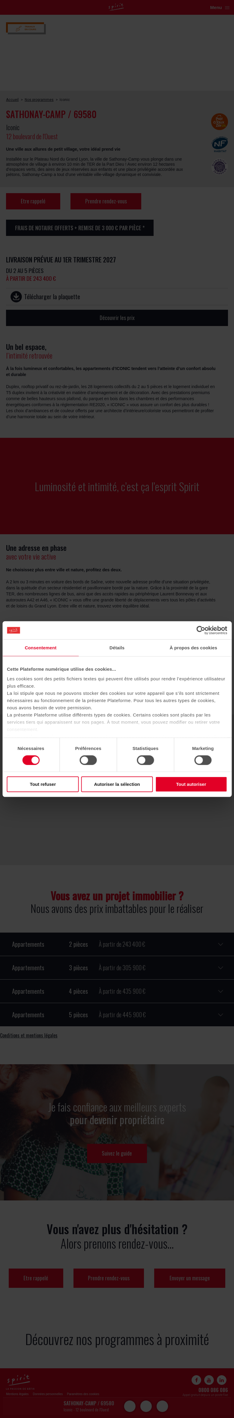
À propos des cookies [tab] (193, 647)
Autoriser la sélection (117, 784)
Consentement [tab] (40, 647)
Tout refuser (43, 784)
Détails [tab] (117, 647)
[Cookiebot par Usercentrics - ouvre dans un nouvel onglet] (200, 630)
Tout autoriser (191, 784)
